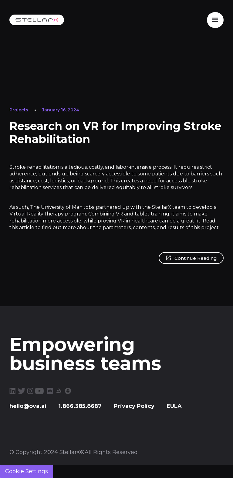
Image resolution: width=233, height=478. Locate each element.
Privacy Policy (134, 406)
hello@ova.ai (27, 406)
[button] (215, 20)
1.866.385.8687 (80, 406)
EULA (174, 406)
